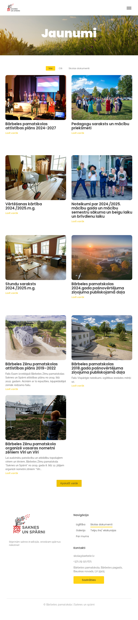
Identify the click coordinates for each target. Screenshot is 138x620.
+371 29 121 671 (82, 561)
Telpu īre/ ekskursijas (103, 530)
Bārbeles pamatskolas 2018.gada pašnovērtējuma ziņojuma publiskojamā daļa (98, 368)
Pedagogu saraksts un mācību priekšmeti (100, 126)
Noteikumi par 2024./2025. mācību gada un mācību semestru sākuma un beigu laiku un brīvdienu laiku (102, 210)
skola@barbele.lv (84, 555)
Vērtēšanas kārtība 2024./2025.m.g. (23, 206)
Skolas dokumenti (101, 524)
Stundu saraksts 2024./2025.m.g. (20, 286)
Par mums (82, 536)
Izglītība (80, 524)
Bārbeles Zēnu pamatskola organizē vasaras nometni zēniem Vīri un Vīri (30, 448)
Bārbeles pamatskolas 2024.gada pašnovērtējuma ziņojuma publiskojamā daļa (98, 288)
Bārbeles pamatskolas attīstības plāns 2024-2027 (30, 126)
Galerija (80, 530)
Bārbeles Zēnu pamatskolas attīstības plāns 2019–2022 (31, 366)
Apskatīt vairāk (69, 483)
